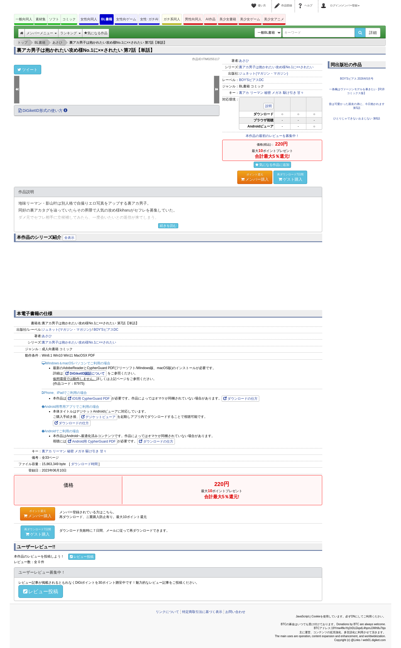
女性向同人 (88, 19)
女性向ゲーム (126, 19)
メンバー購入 (255, 177)
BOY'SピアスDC (251, 80)
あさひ (244, 61)
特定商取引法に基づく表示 (202, 612)
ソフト (54, 19)
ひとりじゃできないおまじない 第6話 (356, 118)
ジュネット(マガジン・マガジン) (263, 73)
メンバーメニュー (41, 33)
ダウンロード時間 (84, 464)
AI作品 (210, 19)
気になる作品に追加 (272, 165)
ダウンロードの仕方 (240, 399)
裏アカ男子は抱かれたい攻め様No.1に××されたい (276, 67)
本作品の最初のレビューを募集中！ (272, 136)
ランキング (70, 33)
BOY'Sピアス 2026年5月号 (356, 78)
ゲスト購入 (290, 177)
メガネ (277, 93)
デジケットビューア (98, 417)
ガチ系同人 (171, 19)
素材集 (41, 19)
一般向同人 (24, 19)
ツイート (28, 69)
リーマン (256, 93)
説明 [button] (268, 106)
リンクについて (167, 612)
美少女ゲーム (250, 19)
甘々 (300, 93)
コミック (69, 19)
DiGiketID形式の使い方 (42, 110)
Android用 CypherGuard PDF (92, 441)
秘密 (267, 93)
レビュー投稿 (82, 557)
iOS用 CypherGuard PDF (89, 399)
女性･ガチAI (149, 19)
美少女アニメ (274, 19)
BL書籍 (106, 19)
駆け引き (289, 93)
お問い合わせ (235, 612)
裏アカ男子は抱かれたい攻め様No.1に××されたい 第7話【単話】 (86, 50)
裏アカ (244, 93)
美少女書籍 (227, 19)
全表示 (69, 238)
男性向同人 (193, 19)
